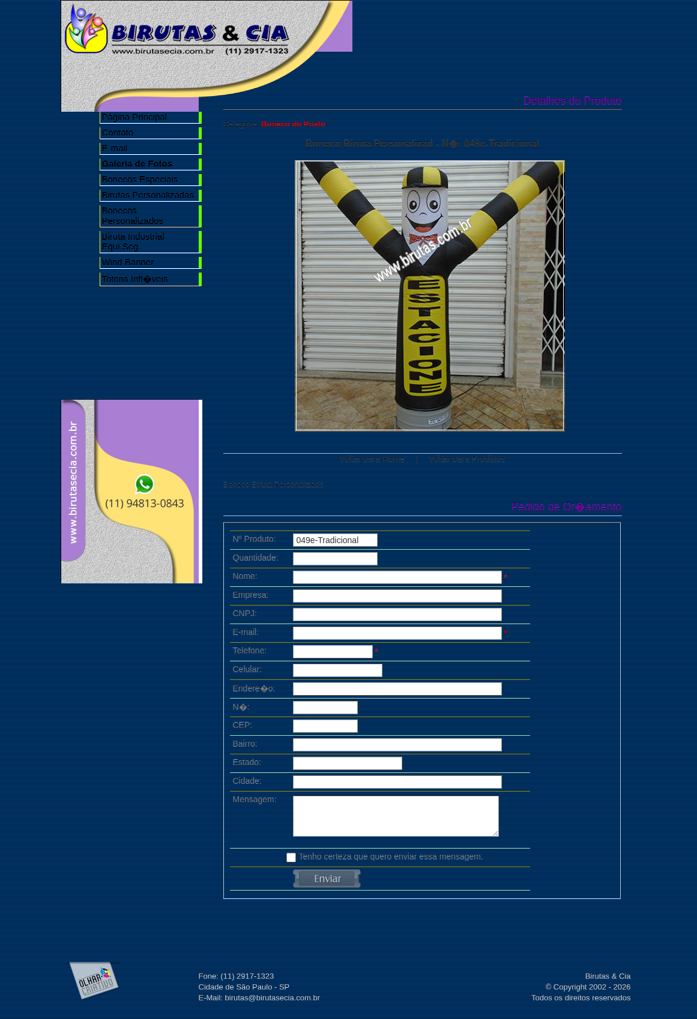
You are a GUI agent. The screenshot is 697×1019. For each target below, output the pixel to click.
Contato (118, 132)
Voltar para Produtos (467, 459)
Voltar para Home (372, 459)
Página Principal (134, 117)
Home (389, 25)
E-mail (115, 148)
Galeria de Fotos (526, 25)
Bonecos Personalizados (133, 215)
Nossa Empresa (458, 25)
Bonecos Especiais (140, 179)
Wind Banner (128, 262)
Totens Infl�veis (135, 279)
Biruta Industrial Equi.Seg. (133, 241)
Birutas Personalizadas (148, 195)
